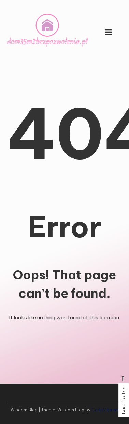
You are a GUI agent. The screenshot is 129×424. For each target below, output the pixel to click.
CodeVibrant (104, 409)
